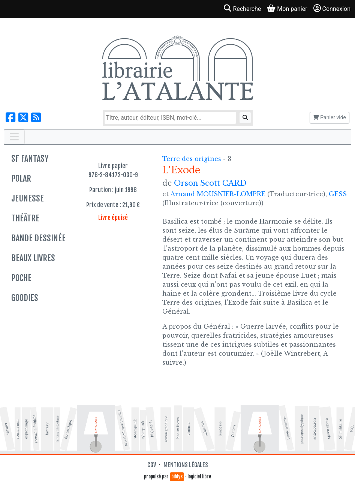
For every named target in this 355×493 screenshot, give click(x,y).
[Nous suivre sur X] (23, 117)
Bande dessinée (38, 238)
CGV (151, 465)
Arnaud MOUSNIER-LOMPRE (217, 194)
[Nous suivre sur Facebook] (10, 117)
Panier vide (329, 117)
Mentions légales (185, 465)
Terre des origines (192, 158)
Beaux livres (33, 258)
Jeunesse (27, 198)
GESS (338, 194)
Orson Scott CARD (210, 183)
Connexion (332, 8)
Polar (21, 178)
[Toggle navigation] (14, 136)
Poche (21, 278)
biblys (177, 476)
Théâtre (25, 218)
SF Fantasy (29, 158)
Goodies (24, 298)
